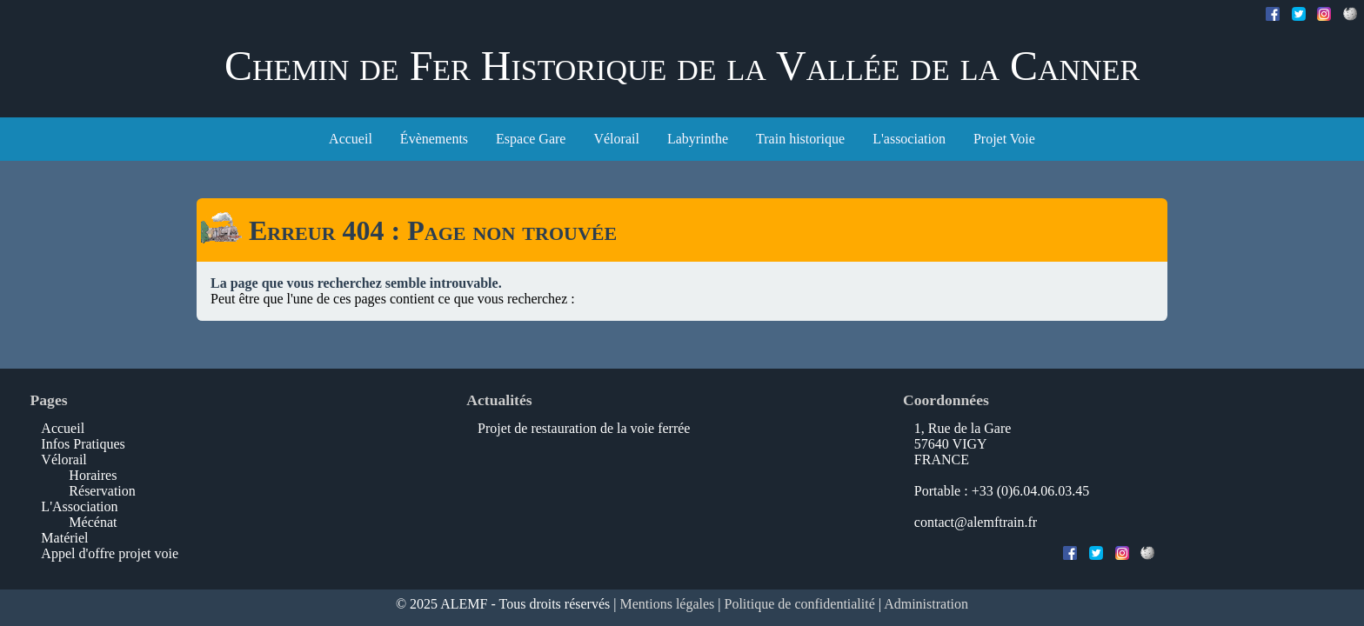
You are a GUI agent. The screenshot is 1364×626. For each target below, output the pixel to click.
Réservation (102, 490)
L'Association (79, 506)
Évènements (434, 138)
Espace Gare (530, 138)
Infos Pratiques (82, 443)
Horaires (93, 475)
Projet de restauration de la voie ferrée (584, 428)
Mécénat (93, 522)
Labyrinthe (697, 138)
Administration (926, 603)
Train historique (800, 138)
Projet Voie (1004, 138)
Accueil (350, 138)
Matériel (64, 537)
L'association (909, 138)
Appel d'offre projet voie (109, 553)
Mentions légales (666, 603)
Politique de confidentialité (800, 603)
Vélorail (616, 138)
